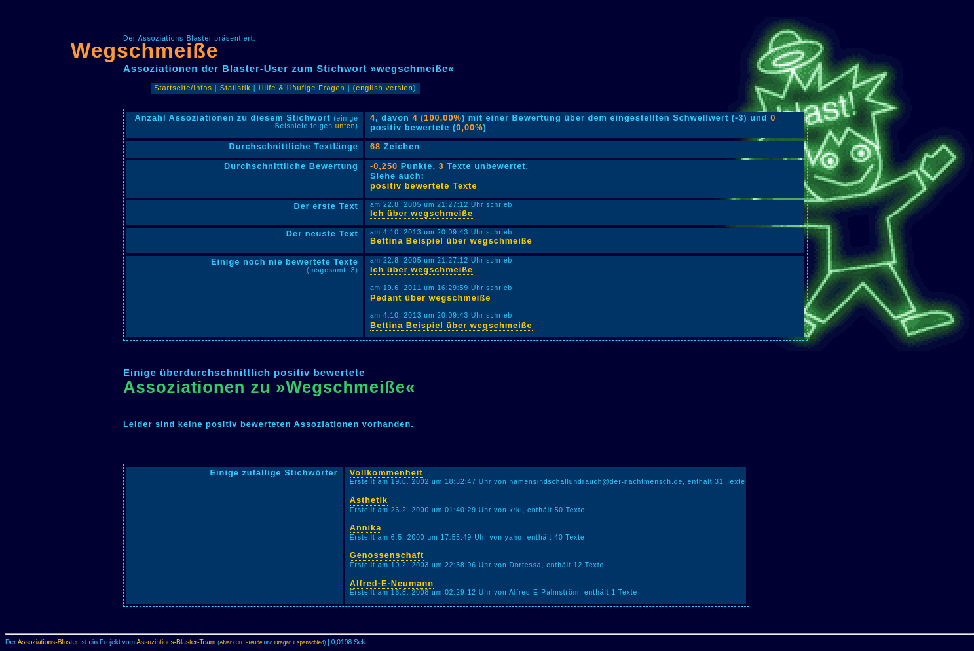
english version (384, 88)
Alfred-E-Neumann (392, 583)
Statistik (235, 88)
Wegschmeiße (145, 50)
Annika (366, 527)
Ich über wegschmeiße (421, 213)
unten (345, 126)
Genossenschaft (387, 555)
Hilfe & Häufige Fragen (302, 88)
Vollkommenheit (386, 472)
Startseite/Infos (183, 88)
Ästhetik (369, 500)
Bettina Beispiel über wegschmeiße (451, 241)
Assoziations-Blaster (48, 642)
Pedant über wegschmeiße (430, 298)
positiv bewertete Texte (424, 186)
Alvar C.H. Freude (241, 643)
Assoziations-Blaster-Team (175, 642)
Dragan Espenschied (299, 643)
